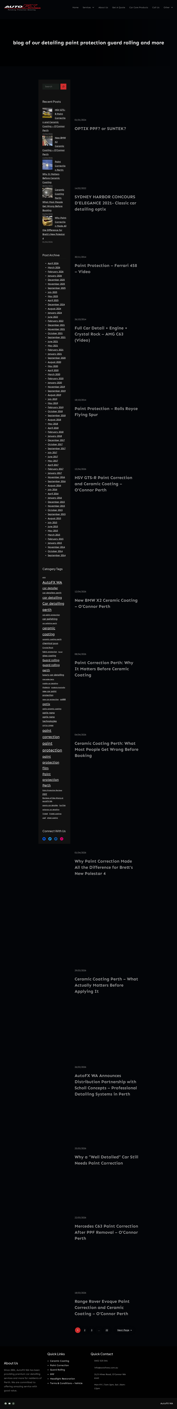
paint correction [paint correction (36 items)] (51, 733)
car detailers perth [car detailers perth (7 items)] (51, 592)
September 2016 (57, 481)
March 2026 (54, 267)
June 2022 (53, 316)
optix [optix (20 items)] (46, 704)
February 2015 (55, 538)
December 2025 (56, 279)
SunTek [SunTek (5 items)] (62, 805)
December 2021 (56, 325)
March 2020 (54, 374)
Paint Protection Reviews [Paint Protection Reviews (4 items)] (52, 790)
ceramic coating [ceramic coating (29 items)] (48, 631)
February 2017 (55, 468)
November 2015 (56, 505)
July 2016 (52, 489)
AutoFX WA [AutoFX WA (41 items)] (52, 582)
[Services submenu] (93, 7)
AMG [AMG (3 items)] (44, 577)
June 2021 (53, 341)
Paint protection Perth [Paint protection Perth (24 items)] (50, 779)
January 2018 (55, 436)
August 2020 (54, 362)
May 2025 (53, 296)
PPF (52, 1374)
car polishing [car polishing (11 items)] (49, 618)
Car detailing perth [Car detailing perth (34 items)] (53, 606)
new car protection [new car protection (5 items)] (50, 699)
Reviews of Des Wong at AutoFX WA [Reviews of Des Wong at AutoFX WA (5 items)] (52, 799)
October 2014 (55, 551)
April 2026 (53, 263)
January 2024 (55, 312)
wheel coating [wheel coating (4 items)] (52, 818)
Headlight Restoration (62, 1378)
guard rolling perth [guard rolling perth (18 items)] (51, 667)
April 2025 (53, 300)
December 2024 (56, 304)
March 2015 (54, 534)
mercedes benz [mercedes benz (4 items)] (48, 679)
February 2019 (55, 407)
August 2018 (54, 419)
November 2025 (56, 283)
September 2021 (57, 337)
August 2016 (54, 485)
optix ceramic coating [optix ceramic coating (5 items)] (51, 709)
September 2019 (57, 390)
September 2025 (57, 288)
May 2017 (53, 460)
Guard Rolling (57, 1369)
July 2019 (52, 399)
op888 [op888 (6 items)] (63, 699)
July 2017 (52, 452)
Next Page (124, 1330)
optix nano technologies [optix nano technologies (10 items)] (49, 719)
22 (107, 1330)
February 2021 (55, 349)
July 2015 (52, 522)
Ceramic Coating (59, 1360)
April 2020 (53, 370)
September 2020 (57, 357)
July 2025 (52, 292)
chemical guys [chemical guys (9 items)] (50, 643)
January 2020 (55, 382)
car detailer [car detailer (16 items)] (50, 588)
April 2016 (53, 493)
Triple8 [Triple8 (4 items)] (45, 814)
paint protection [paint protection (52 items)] (52, 747)
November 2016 (56, 477)
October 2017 (55, 444)
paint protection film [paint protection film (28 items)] (50, 762)
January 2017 (55, 473)
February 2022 (55, 320)
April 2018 (53, 427)
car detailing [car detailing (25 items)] (52, 597)
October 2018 (55, 411)
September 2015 (57, 514)
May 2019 (53, 403)
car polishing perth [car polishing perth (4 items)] (49, 623)
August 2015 (54, 518)
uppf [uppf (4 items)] (44, 818)
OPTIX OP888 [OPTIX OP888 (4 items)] (47, 725)
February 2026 (55, 271)
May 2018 (53, 423)
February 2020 (55, 378)
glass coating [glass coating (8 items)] (49, 655)
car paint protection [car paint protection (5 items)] (51, 615)
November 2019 (56, 386)
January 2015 (55, 542)
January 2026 (55, 275)
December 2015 (56, 501)
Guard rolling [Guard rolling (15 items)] (50, 660)
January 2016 (55, 497)
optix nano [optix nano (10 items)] (48, 712)
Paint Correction (59, 1365)
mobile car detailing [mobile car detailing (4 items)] (50, 683)
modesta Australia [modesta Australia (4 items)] (58, 687)
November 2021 (56, 329)
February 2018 (55, 431)
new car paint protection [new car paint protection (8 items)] (49, 693)
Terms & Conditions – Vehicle (66, 1383)
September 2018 (57, 415)
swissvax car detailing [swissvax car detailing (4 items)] (50, 810)
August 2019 (54, 394)
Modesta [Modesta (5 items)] (46, 687)
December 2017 (56, 440)
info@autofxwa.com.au (106, 1367)
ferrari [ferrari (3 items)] (60, 652)
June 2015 (53, 526)
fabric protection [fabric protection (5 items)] (49, 652)
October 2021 (55, 333)
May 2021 (53, 345)
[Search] (63, 87)
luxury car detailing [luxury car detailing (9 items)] (53, 674)
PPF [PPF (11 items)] (44, 794)
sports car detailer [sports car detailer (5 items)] (50, 805)
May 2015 (53, 530)
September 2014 (57, 555)
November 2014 (56, 547)
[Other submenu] (172, 7)
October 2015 (55, 510)
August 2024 (54, 308)
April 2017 (53, 464)
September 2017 (57, 448)
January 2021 (55, 353)
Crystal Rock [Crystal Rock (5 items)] (47, 647)
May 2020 (53, 366)
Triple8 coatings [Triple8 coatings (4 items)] (55, 814)
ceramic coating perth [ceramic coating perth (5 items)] (52, 639)
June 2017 (53, 456)
